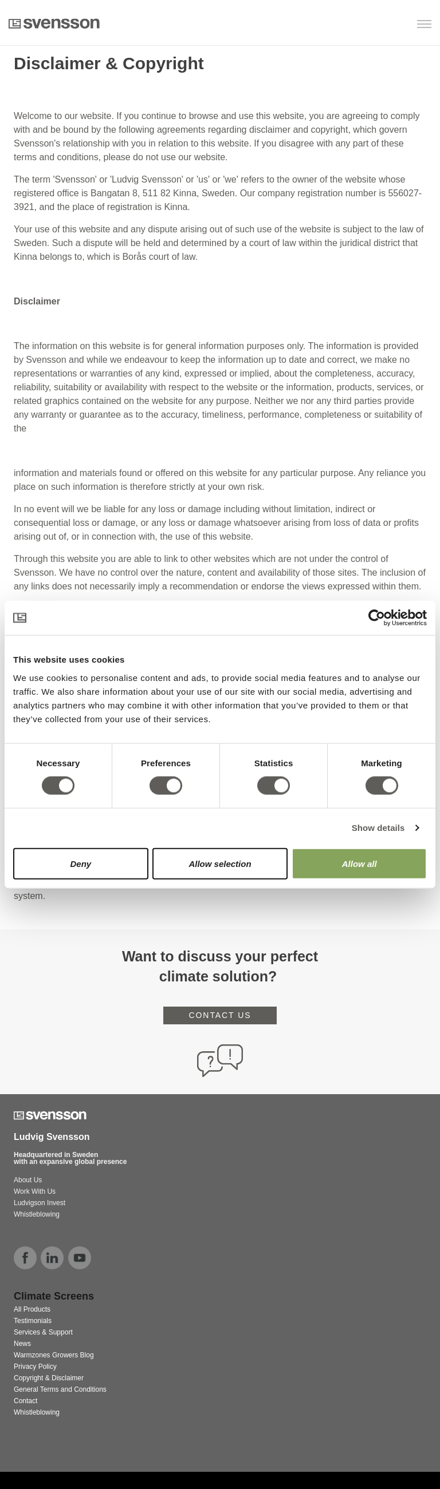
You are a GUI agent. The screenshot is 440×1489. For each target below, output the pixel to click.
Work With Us (35, 1191)
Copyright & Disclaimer (49, 1378)
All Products (32, 1309)
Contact (25, 1401)
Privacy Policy (35, 1367)
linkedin (52, 1257)
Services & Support (43, 1332)
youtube (79, 1257)
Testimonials (33, 1321)
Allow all (359, 863)
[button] (372, 25)
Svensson (54, 23)
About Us (28, 1180)
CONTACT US (220, 1015)
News (22, 1344)
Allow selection (219, 863)
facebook (25, 1257)
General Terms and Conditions (60, 1389)
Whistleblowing (37, 1214)
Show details (378, 828)
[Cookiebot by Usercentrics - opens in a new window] (377, 618)
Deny (80, 863)
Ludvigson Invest (40, 1203)
